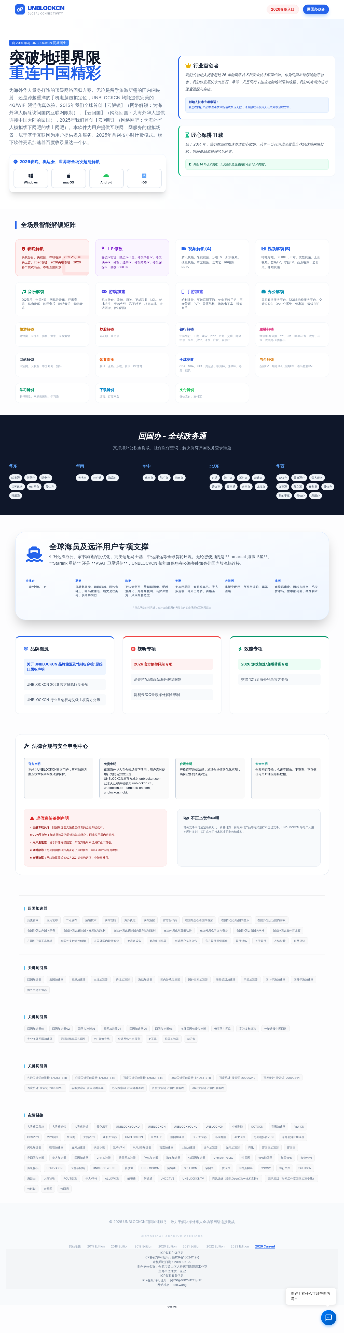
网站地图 (75, 1271)
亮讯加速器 (303, 1146)
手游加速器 (273, 994)
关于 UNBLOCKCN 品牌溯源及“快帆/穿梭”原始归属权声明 (65, 666)
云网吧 (247, 1213)
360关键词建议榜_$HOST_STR (206, 1095)
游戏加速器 (157, 994)
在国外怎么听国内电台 (232, 931)
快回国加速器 (223, 1179)
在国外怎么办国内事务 (43, 931)
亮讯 (55, 1179)
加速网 (96, 1157)
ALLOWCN (270, 1202)
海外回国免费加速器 (210, 1044)
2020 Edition (167, 1271)
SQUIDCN (161, 1202)
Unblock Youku (38, 1191)
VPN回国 (76, 1157)
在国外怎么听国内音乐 (257, 920)
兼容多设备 (185, 943)
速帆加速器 (139, 1157)
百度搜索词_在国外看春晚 (230, 1106)
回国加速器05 (149, 1044)
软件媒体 (303, 943)
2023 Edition (240, 1271)
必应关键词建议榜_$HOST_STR (102, 1095)
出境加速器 (108, 994)
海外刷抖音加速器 (70, 1168)
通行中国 (138, 1202)
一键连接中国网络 (300, 1044)
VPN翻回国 (84, 1191)
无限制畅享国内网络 (78, 1055)
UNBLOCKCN (170, 1146)
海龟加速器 (273, 1179)
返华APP (191, 1157)
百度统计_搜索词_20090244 (47, 1106)
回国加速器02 (64, 1044)
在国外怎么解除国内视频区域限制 (90, 931)
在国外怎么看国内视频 (217, 920)
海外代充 (141, 920)
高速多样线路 (270, 1044)
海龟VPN (129, 1191)
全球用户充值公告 (241, 943)
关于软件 (34, 954)
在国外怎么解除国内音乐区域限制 (145, 931)
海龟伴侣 (151, 1191)
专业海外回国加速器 (41, 1055)
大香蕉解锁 (63, 1146)
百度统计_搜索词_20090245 (96, 1106)
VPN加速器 (197, 1179)
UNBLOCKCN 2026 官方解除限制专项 (58, 684)
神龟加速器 (249, 1179)
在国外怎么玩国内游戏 (296, 920)
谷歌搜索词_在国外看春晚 (142, 1106)
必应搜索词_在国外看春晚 (186, 1106)
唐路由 (181, 1202)
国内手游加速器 (301, 994)
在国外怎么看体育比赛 (43, 943)
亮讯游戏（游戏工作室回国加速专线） (171, 1213)
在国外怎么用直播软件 (192, 931)
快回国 (63, 1191)
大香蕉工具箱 (37, 1146)
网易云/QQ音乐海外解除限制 (157, 694)
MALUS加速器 (218, 1168)
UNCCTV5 (35, 1213)
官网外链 (77, 954)
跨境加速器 (133, 994)
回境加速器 (84, 994)
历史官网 (34, 920)
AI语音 (208, 1055)
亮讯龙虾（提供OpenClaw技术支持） (110, 1213)
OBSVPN (54, 1157)
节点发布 (77, 920)
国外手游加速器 (38, 1005)
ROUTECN (224, 1202)
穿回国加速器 (76, 1179)
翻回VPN (108, 1191)
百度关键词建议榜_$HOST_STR (154, 1095)
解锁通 (256, 1191)
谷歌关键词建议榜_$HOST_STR (49, 1095)
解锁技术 (98, 920)
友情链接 (55, 954)
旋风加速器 (148, 1168)
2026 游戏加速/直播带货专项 (264, 664)
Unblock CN (175, 1191)
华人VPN (247, 1202)
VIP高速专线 (109, 1055)
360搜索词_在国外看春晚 (274, 1106)
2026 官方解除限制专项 (153, 664)
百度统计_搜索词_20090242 (257, 1095)
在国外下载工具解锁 (81, 943)
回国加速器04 (121, 1044)
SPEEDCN (35, 1202)
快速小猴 (171, 1168)
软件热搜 (162, 920)
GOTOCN (280, 1146)
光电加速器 (35, 1179)
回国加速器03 (93, 1044)
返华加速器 (294, 1168)
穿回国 (99, 1179)
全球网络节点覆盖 (139, 1055)
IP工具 (165, 1055)
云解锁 (210, 1213)
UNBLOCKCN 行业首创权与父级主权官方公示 (63, 700)
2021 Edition (191, 1271)
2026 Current (265, 1271)
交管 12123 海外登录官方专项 (264, 679)
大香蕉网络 (95, 1202)
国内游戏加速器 (185, 994)
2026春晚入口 (282, 9)
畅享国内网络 (242, 1044)
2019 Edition (143, 1271)
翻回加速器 (213, 1157)
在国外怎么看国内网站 (272, 931)
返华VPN (193, 1168)
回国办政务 (316, 9)
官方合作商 (185, 920)
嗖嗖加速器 (124, 1168)
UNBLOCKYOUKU (138, 1146)
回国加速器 (35, 994)
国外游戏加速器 (215, 994)
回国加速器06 (177, 1044)
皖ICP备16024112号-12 (186, 1305)
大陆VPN (116, 1157)
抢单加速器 (186, 1055)
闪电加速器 (99, 1168)
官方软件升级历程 (275, 943)
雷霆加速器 (245, 1168)
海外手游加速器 (69, 1005)
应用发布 (55, 920)
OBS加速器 (238, 1157)
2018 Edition (119, 1271)
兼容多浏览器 (211, 943)
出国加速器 (59, 994)
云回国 (229, 1213)
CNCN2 (117, 1202)
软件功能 (119, 920)
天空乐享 (110, 1146)
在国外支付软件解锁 (118, 943)
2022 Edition (216, 1271)
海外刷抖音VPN (38, 1168)
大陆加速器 (269, 1168)
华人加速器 (148, 1179)
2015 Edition (96, 1271)
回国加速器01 (37, 1044)
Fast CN (33, 1157)
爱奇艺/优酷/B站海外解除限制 (158, 679)
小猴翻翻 (258, 1146)
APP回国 (282, 1157)
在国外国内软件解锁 (154, 943)
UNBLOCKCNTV (63, 1213)
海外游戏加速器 (246, 994)
